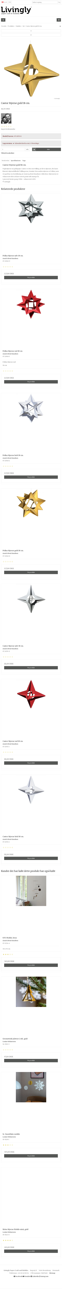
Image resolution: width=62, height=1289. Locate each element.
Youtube (26, 1276)
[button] (31, 30)
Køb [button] (41, 149)
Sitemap (52, 1273)
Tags (24, 160)
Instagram (43, 1276)
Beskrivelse (5, 160)
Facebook (18, 1276)
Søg (59, 2)
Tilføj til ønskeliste (7, 153)
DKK (10, 2)
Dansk (4, 2)
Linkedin (35, 1276)
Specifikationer (16, 160)
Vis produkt (31, 277)
